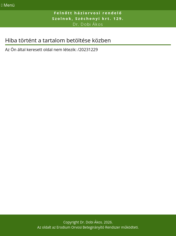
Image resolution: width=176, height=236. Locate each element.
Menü (7, 5)
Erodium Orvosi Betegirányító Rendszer (88, 227)
